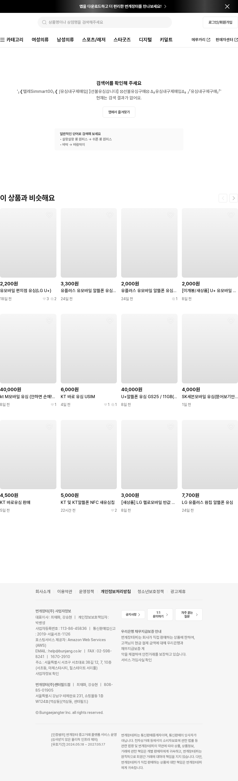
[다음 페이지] (233, 198)
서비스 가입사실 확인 (136, 660)
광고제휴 (178, 591)
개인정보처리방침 (116, 591)
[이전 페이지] (223, 198)
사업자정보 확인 (47, 673)
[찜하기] (49, 216)
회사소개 (43, 591)
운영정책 (86, 591)
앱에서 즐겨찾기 (119, 113)
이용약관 (64, 591)
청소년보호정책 (151, 591)
